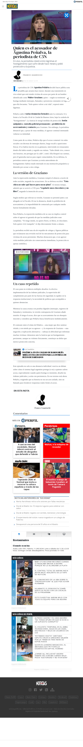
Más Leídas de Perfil (22, 614)
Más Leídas (18, 558)
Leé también (29, 349)
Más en (25, 420)
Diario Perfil (10, 697)
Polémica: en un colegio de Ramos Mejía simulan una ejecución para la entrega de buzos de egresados (44, 355)
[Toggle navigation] (3, 6)
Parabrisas (73, 697)
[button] (68, 98)
